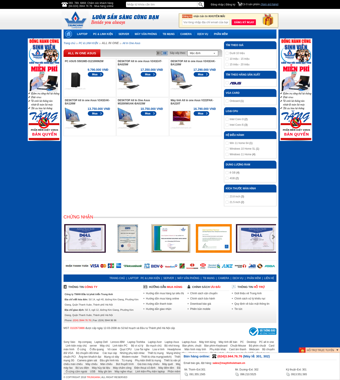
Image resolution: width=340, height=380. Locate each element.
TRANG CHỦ (117, 278)
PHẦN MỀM (221, 34)
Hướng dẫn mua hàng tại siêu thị (165, 293)
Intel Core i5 (237, 124)
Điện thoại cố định (143, 367)
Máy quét (166, 364)
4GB (232, 178)
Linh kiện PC (118, 345)
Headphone (173, 349)
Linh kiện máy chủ (75, 345)
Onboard (235, 100)
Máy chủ (104, 345)
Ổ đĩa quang (95, 349)
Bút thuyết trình (123, 364)
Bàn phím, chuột (190, 345)
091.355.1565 (194, 374)
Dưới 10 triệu (237, 53)
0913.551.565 (296, 374)
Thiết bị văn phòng (173, 360)
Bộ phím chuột (256, 345)
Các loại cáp (108, 353)
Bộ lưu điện (81, 367)
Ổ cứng (80, 349)
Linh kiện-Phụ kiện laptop (149, 371)
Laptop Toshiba (135, 342)
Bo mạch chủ (153, 345)
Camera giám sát (86, 360)
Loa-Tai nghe (141, 349)
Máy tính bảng (206, 342)
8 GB (232, 172)
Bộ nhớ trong (170, 345)
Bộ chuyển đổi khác (86, 353)
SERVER (123, 34)
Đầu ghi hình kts (108, 360)
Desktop (250, 342)
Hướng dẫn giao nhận (158, 309)
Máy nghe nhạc (122, 371)
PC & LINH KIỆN (103, 34)
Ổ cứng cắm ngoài (75, 371)
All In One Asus (131, 43)
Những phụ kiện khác (131, 353)
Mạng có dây (110, 356)
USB (91, 371)
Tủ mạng (125, 360)
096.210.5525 (245, 374)
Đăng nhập (217, 4)
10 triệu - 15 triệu (239, 58)
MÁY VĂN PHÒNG (146, 34)
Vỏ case (111, 349)
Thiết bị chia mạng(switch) (155, 356)
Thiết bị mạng (154, 353)
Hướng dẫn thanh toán (159, 303)
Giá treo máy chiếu (146, 364)
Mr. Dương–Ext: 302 (246, 369)
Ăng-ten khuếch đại (89, 356)
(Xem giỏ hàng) (269, 4)
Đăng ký (230, 4)
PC (241, 342)
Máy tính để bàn (226, 342)
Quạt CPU (125, 349)
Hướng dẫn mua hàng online (162, 298)
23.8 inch (235, 196)
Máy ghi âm (104, 371)
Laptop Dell (100, 342)
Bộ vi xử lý (135, 345)
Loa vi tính (157, 349)
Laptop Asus (171, 342)
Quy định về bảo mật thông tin (251, 303)
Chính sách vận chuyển (203, 293)
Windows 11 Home (241, 154)
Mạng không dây (175, 353)
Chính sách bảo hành (202, 298)
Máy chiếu (90, 364)
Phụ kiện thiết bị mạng (147, 360)
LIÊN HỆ (269, 278)
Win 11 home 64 (239, 143)
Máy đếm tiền (165, 367)
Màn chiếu (105, 364)
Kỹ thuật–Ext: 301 (296, 369)
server (92, 345)
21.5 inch (235, 202)
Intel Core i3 (237, 119)
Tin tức (238, 309)
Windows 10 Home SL (242, 148)
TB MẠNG (169, 34)
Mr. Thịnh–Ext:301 (195, 369)
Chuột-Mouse (237, 345)
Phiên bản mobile (200, 309)
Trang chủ (69, 43)
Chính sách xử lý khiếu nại (249, 298)
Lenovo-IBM (116, 342)
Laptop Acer (154, 342)
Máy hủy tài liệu (100, 367)
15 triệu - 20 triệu (239, 64)
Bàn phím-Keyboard (214, 345)
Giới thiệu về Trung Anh (248, 293)
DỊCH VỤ (202, 34)
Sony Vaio (69, 342)
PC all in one (265, 342)
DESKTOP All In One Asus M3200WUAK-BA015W (134, 102)
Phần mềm (172, 371)
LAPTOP (82, 34)
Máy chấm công (121, 367)
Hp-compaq (84, 342)
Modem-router (129, 356)
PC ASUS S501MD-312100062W (84, 61)
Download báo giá (200, 303)
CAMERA (186, 34)
